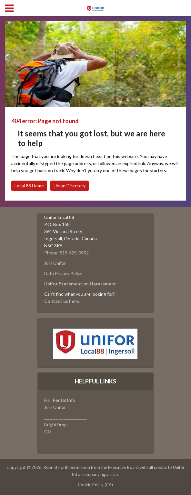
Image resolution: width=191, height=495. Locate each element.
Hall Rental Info (59, 400)
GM (48, 431)
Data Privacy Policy (63, 273)
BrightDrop (55, 424)
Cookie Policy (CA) (95, 484)
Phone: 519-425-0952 (66, 252)
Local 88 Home (29, 185)
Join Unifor (55, 263)
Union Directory (69, 185)
